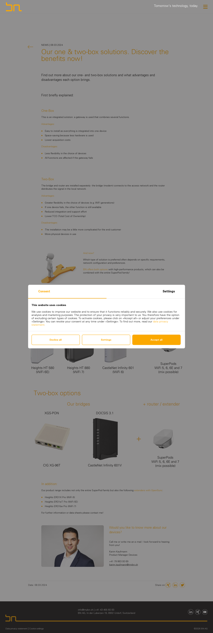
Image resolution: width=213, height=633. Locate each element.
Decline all (56, 339)
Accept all (156, 339)
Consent (44, 291)
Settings (169, 291)
